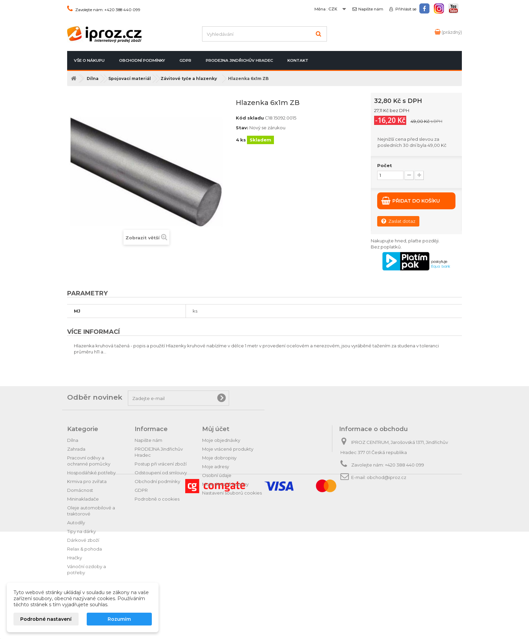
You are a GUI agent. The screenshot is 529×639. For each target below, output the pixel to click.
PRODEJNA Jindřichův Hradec (239, 60)
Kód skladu (250, 118)
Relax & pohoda (84, 549)
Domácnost (80, 490)
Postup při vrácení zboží (161, 464)
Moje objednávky (221, 440)
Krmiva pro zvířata (87, 481)
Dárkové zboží (83, 540)
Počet (384, 165)
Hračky (74, 557)
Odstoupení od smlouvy (161, 472)
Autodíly (76, 522)
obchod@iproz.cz (386, 477)
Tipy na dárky (81, 531)
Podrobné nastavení (46, 619)
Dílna (72, 440)
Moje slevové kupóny (225, 484)
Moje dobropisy (219, 457)
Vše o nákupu (89, 60)
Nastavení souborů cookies (232, 493)
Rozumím (119, 619)
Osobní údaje (216, 475)
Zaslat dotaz (398, 221)
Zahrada (76, 449)
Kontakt (297, 60)
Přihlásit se (405, 9)
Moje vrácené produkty (227, 449)
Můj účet (215, 429)
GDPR (185, 60)
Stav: (242, 127)
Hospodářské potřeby (91, 472)
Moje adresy (215, 466)
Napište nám (370, 9)
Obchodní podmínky (142, 60)
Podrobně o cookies (157, 499)
